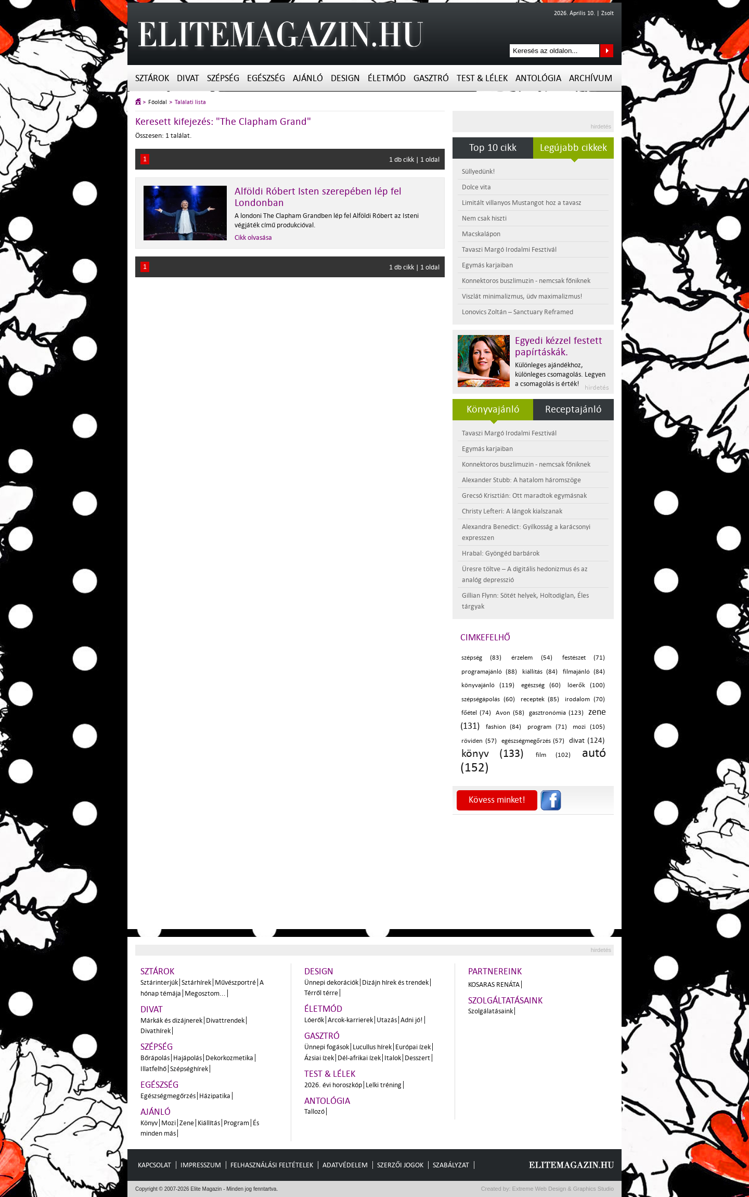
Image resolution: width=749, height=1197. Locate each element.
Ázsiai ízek (319, 1058)
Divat (188, 78)
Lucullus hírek (372, 1047)
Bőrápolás (155, 1058)
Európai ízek (413, 1047)
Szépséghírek (189, 1069)
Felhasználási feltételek (271, 1165)
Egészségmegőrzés (168, 1096)
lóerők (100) (586, 685)
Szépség (223, 78)
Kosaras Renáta (494, 984)
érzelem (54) (531, 657)
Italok (392, 1058)
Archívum (590, 78)
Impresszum (200, 1165)
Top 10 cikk (492, 147)
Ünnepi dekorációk (331, 982)
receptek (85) (540, 699)
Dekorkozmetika (229, 1058)
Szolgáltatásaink (505, 1001)
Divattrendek (225, 1020)
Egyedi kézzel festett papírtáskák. (558, 346)
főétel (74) (476, 713)
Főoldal (157, 102)
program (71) (547, 727)
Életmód (387, 78)
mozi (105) (589, 727)
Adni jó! (412, 1020)
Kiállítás (209, 1123)
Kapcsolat (154, 1165)
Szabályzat (451, 1165)
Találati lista (190, 102)
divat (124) (587, 740)
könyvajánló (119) (487, 685)
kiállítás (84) (540, 671)
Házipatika (214, 1096)
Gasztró (431, 78)
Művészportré (235, 982)
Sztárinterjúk (159, 982)
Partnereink (495, 971)
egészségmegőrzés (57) (533, 741)
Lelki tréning (384, 1085)
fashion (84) (504, 727)
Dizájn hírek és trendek (395, 982)
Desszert (417, 1058)
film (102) (553, 755)
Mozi (168, 1123)
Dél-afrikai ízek (359, 1058)
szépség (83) (481, 657)
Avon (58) (510, 713)
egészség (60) (541, 685)
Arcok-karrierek (350, 1020)
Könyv (149, 1123)
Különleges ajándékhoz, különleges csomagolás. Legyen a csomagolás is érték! (560, 374)
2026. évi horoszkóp (333, 1085)
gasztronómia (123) (556, 713)
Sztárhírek (196, 982)
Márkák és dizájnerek (171, 1020)
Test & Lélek (482, 78)
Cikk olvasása (253, 237)
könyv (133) (492, 753)
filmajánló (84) (584, 671)
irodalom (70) (585, 699)
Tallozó (314, 1111)
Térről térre (321, 993)
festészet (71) (583, 657)
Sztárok (152, 78)
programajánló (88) (489, 671)
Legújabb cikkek (573, 147)
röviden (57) (479, 741)
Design (345, 78)
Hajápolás (187, 1058)
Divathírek (155, 1031)
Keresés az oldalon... (606, 50)
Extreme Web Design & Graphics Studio (562, 1189)
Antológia (538, 78)
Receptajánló (573, 409)
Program (236, 1123)
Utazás (387, 1020)
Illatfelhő (153, 1069)
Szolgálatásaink (490, 1011)
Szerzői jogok (400, 1165)
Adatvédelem (345, 1165)
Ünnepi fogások (326, 1047)
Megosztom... (205, 993)
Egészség (266, 78)
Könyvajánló (493, 409)
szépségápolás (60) (488, 699)
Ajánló (308, 78)
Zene (186, 1123)
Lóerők (314, 1020)
